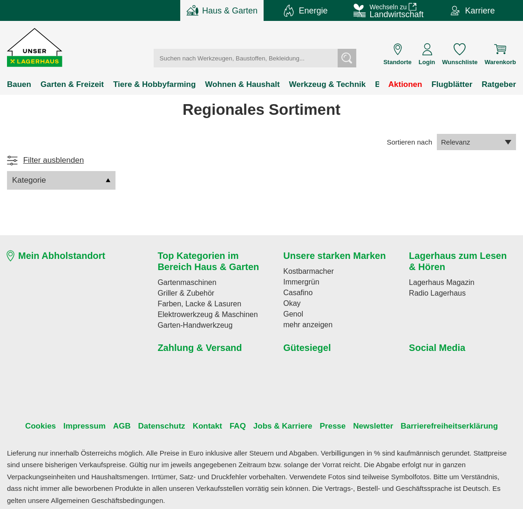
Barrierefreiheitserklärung (436, 426)
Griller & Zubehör (182, 293)
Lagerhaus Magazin (438, 282)
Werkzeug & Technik (307, 84)
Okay (291, 303)
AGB (127, 426)
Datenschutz (164, 426)
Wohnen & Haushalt (228, 84)
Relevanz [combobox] (476, 141)
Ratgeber (499, 84)
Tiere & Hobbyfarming (146, 84)
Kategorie (61, 180)
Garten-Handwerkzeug (190, 325)
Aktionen (409, 84)
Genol (291, 314)
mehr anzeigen (304, 324)
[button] (35, 47)
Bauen (18, 84)
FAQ (236, 426)
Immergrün (299, 282)
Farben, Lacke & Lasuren (194, 303)
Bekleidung (370, 84)
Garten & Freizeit (68, 84)
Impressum (94, 426)
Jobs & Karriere (278, 426)
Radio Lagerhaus (434, 293)
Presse (325, 426)
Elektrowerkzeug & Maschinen (201, 314)
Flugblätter (454, 84)
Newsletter (363, 426)
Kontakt (208, 426)
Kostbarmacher (305, 271)
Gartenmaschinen (183, 282)
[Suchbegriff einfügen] (252, 58)
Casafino (296, 292)
